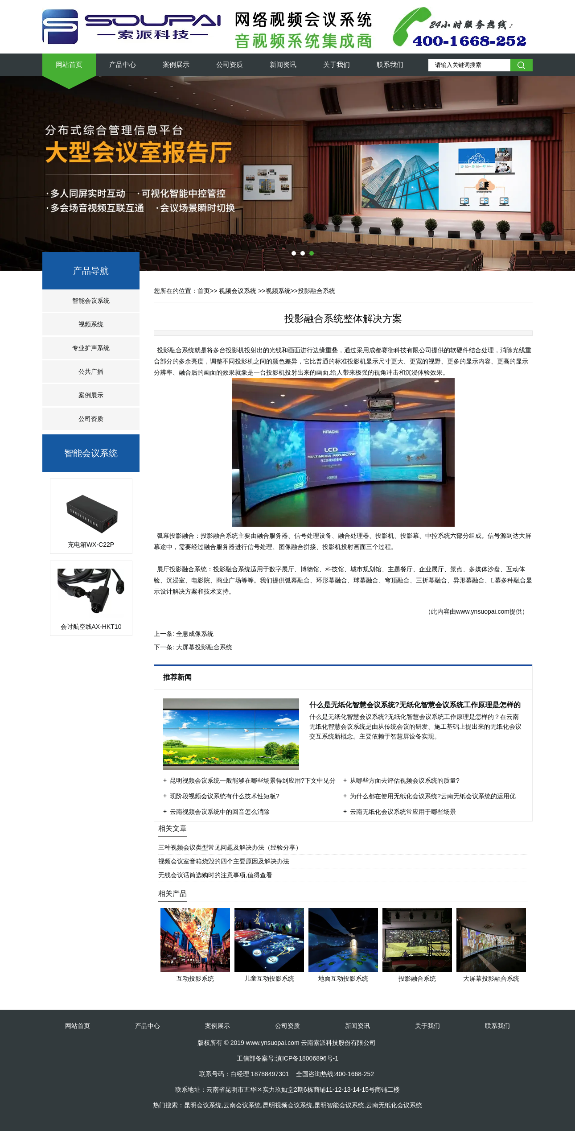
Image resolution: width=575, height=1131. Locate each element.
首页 (203, 290)
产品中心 (122, 64)
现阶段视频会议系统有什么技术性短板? (224, 796)
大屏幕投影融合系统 (204, 647)
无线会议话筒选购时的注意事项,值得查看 (215, 875)
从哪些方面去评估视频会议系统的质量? (405, 780)
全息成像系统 (195, 633)
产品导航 (91, 271)
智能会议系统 (91, 300)
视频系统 (90, 324)
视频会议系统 (237, 290)
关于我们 (336, 64)
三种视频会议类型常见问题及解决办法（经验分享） (230, 847)
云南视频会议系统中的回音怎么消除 (220, 811)
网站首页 (69, 64)
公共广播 (90, 371)
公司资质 (229, 64)
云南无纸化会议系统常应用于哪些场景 (403, 811)
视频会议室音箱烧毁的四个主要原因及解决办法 (223, 861)
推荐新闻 (178, 677)
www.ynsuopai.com (482, 611)
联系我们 (390, 64)
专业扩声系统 (91, 347)
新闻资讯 (283, 64)
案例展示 (176, 64)
